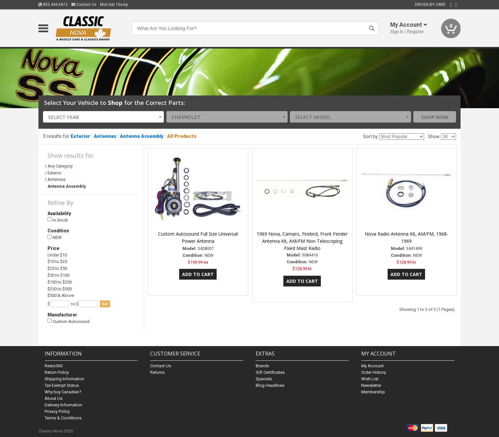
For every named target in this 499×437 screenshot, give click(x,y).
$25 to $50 (57, 268)
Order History (373, 372)
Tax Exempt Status (62, 385)
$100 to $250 (60, 282)
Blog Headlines (270, 385)
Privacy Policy (57, 411)
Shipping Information (64, 378)
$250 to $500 (60, 288)
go (105, 304)
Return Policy (57, 372)
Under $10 (57, 255)
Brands (262, 365)
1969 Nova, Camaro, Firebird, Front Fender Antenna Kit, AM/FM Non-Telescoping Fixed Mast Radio (302, 241)
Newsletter (371, 385)
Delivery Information (63, 404)
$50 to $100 (58, 275)
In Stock (58, 220)
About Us (54, 398)
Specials (264, 378)
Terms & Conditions (63, 417)
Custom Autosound (69, 321)
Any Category (60, 166)
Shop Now (435, 117)
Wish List (369, 378)
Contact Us (83, 4)
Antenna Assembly (142, 136)
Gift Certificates (270, 372)
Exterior (80, 136)
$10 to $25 (57, 261)
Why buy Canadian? (63, 391)
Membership (373, 391)
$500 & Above (61, 295)
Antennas (105, 136)
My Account (372, 365)
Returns (157, 372)
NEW (55, 237)
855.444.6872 (53, 4)
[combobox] (103, 117)
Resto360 (54, 365)
